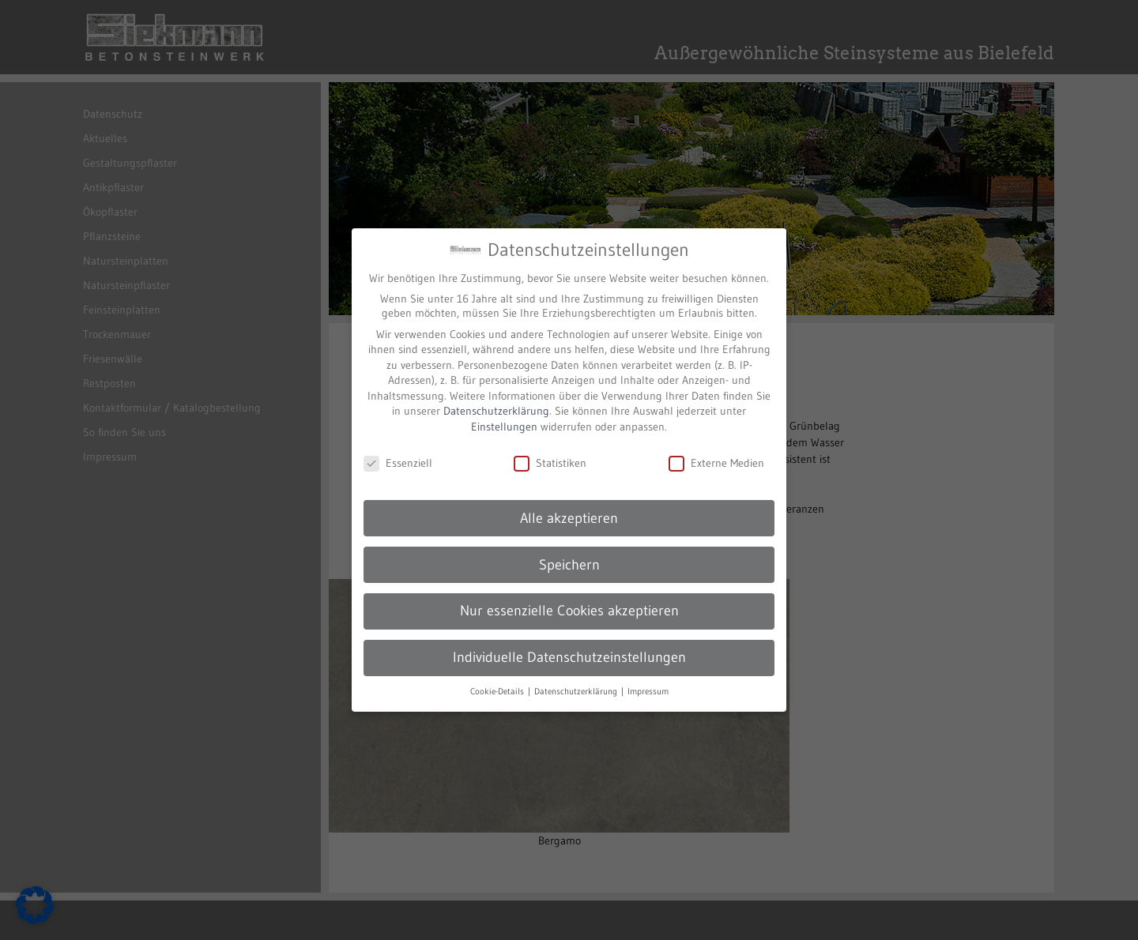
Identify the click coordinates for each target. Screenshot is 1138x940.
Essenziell (398, 451)
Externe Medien (716, 451)
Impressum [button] (648, 680)
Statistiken (550, 451)
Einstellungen (504, 415)
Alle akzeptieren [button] (569, 506)
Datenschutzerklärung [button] (577, 680)
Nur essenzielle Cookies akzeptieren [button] (569, 599)
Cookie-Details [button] (498, 680)
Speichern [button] (569, 553)
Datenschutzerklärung (496, 400)
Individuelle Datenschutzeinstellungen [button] (569, 646)
